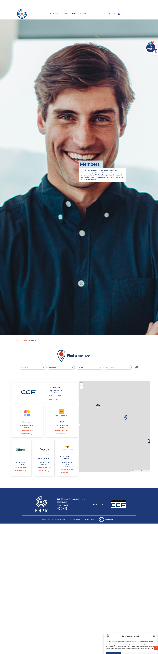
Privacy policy (133, 650)
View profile (53, 207)
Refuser (130, 646)
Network (64, 6)
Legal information (60, 327)
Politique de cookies (122, 650)
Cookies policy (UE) (75, 327)
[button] (154, 628)
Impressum (141, 650)
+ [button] (81, 192)
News (74, 6)
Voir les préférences (146, 646)
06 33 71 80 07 (62, 313)
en (114, 6)
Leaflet (132, 278)
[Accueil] (17, 148)
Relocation (53, 6)
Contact (83, 6)
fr (110, 6)
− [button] (81, 195)
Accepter (113, 646)
